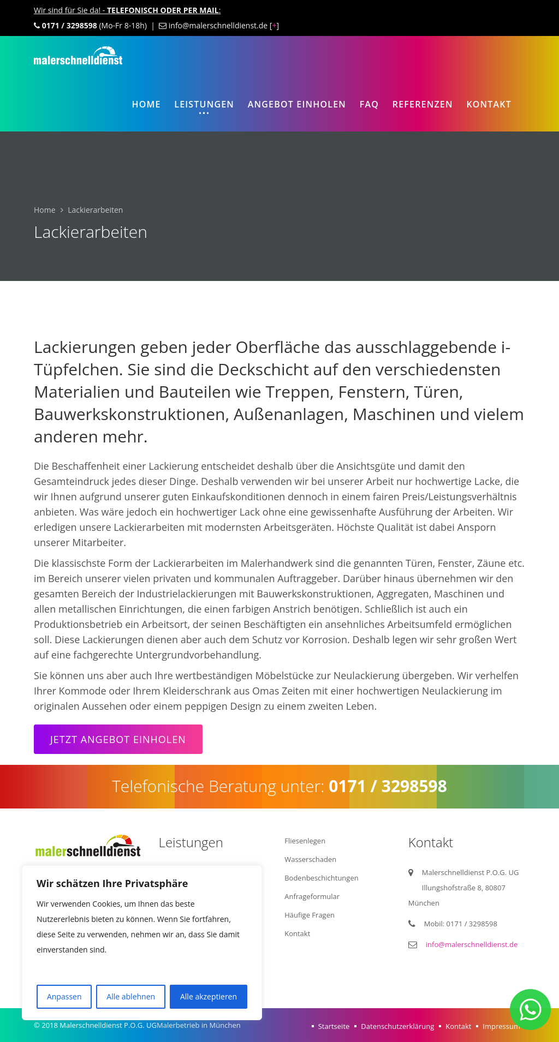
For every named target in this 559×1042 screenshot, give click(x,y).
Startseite (334, 1026)
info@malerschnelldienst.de (472, 944)
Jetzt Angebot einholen (118, 739)
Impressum (501, 1026)
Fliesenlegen (304, 841)
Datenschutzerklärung (397, 1026)
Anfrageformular (312, 896)
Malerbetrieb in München (199, 1025)
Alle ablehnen (130, 996)
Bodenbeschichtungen (321, 878)
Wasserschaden (310, 859)
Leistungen (204, 104)
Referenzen (423, 104)
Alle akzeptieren (208, 996)
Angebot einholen (297, 104)
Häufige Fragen (309, 915)
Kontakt (489, 104)
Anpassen (64, 996)
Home (146, 104)
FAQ (369, 104)
